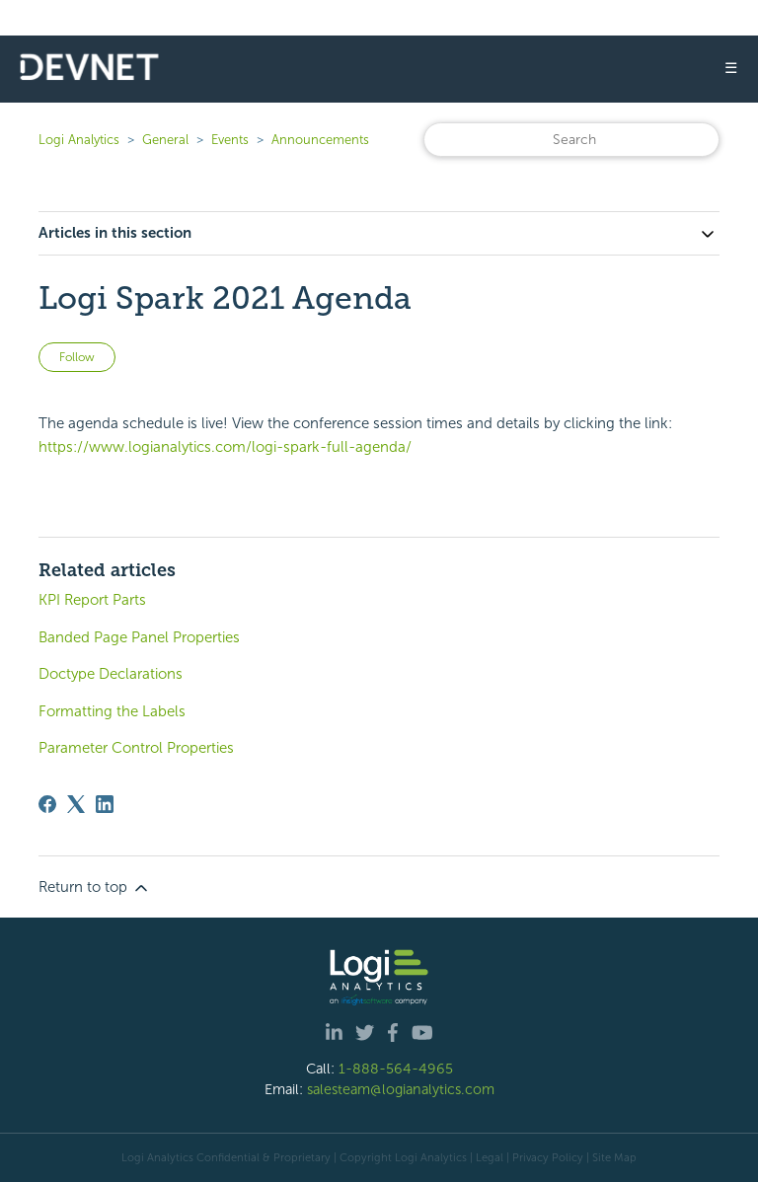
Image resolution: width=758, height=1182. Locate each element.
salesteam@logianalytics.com (400, 1089)
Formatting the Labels (112, 711)
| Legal (486, 1157)
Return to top (94, 888)
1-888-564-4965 (396, 1068)
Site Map (614, 1157)
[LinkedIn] (105, 804)
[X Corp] (76, 804)
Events (230, 139)
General (165, 139)
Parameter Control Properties (136, 748)
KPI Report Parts (92, 600)
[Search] (571, 139)
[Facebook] (47, 804)
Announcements (320, 139)
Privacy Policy (547, 1157)
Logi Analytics (78, 139)
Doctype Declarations (110, 674)
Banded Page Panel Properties (139, 637)
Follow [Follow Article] (77, 357)
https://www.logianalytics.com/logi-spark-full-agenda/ (225, 447)
